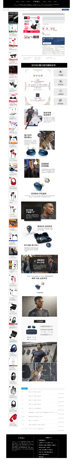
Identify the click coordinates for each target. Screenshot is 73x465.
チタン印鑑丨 (14, 458)
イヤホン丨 (18, 1)
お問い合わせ (65, 9)
